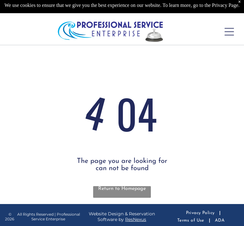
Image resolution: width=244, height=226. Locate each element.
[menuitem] (201, 213)
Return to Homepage (122, 188)
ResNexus (135, 219)
